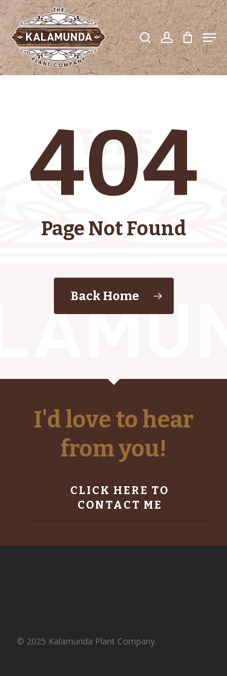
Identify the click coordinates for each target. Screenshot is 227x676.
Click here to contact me (119, 498)
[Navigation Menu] (209, 38)
